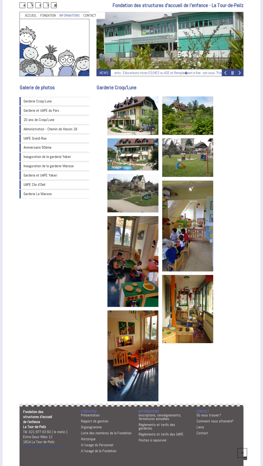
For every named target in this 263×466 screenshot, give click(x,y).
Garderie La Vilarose (38, 193)
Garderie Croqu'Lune (38, 101)
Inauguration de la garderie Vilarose (49, 165)
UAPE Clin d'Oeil (34, 184)
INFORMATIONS (69, 15)
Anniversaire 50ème (37, 147)
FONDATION (48, 15)
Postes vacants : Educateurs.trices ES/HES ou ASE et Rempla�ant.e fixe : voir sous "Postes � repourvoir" (174, 73)
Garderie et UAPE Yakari (40, 175)
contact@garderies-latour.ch (44, 446)
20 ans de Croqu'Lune (39, 119)
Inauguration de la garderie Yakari (47, 156)
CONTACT (89, 15)
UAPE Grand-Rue (35, 138)
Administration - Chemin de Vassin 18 (50, 129)
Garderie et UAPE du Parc (41, 110)
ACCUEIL (31, 15)
